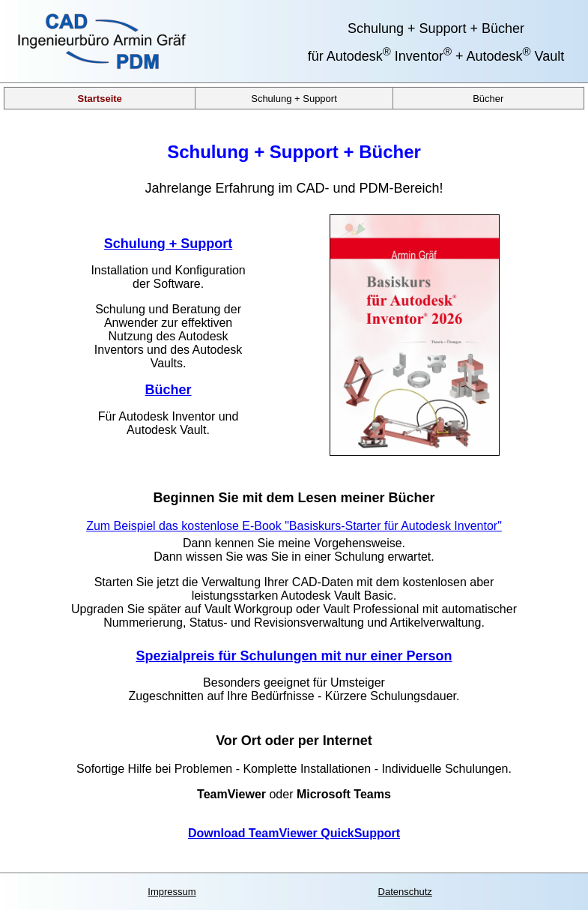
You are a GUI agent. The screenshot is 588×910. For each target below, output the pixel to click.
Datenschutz (405, 891)
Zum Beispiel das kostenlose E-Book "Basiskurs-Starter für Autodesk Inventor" (294, 525)
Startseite (100, 97)
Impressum (172, 891)
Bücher (488, 97)
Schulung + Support (294, 97)
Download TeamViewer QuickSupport (294, 833)
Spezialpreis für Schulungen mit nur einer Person (294, 655)
